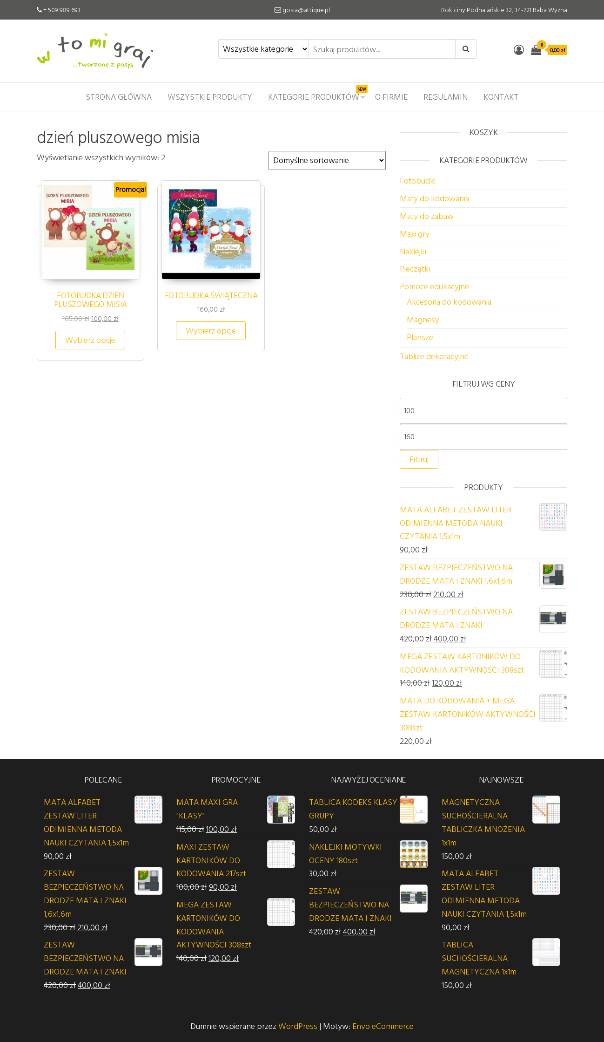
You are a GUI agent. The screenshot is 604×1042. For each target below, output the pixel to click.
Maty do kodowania (434, 198)
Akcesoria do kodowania (449, 301)
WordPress (297, 1026)
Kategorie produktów (317, 94)
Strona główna (119, 96)
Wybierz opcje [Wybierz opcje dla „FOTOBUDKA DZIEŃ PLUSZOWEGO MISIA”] (90, 340)
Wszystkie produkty (210, 96)
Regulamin (445, 96)
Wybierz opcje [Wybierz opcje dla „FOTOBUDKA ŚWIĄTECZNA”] (211, 330)
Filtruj (419, 459)
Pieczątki (415, 268)
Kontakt (500, 96)
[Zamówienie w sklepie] (327, 160)
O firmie (391, 96)
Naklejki (413, 251)
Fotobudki (418, 180)
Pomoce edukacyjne (434, 286)
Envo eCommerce (383, 1026)
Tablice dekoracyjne (434, 356)
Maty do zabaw (427, 216)
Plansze (420, 337)
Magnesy (423, 319)
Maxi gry (415, 233)
